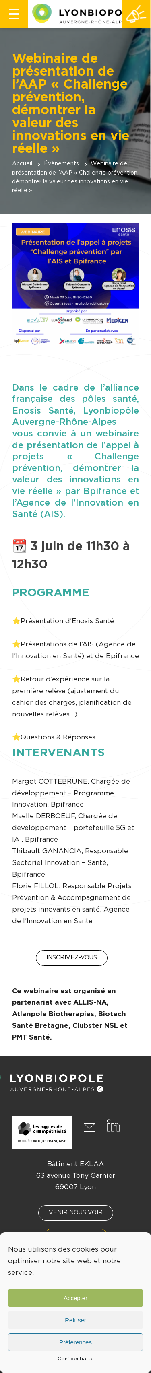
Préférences (75, 1342)
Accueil (22, 164)
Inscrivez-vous (71, 958)
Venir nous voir (76, 1213)
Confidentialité (76, 1358)
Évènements (61, 164)
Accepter (75, 1298)
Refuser (75, 1320)
